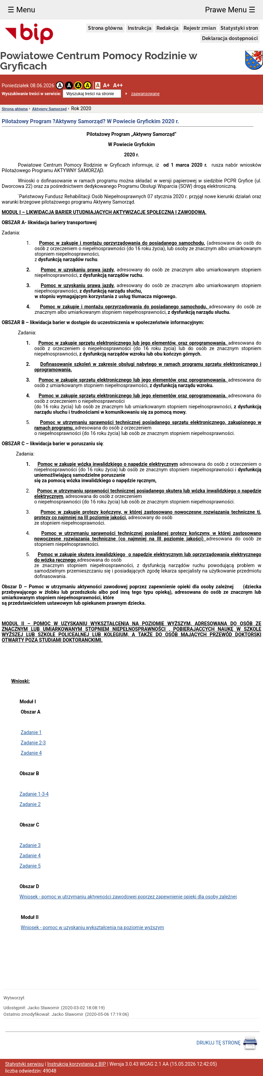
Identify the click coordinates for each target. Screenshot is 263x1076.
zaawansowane (145, 93)
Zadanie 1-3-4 (34, 794)
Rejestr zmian (200, 28)
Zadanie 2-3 (33, 742)
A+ (106, 85)
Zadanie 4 (31, 753)
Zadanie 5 (30, 866)
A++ (118, 85)
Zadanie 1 (31, 732)
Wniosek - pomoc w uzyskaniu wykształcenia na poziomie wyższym (92, 927)
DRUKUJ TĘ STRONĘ (227, 1043)
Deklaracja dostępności (230, 38)
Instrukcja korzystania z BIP (76, 1064)
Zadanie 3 (30, 845)
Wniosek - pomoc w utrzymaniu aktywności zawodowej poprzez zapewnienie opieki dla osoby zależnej (128, 896)
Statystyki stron (239, 28)
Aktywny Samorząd (49, 109)
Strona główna (105, 28)
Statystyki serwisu (24, 1064)
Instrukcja (140, 28)
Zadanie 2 (30, 804)
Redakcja (167, 28)
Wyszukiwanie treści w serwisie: (31, 93)
